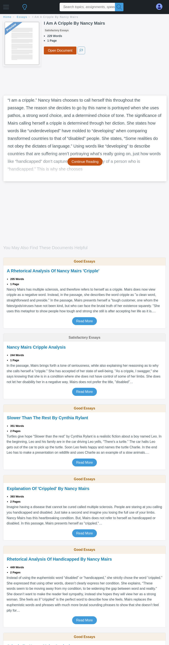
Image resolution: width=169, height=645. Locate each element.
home (7, 17)
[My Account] (161, 7)
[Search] (119, 7)
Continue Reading (85, 161)
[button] (6, 6)
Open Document (60, 50)
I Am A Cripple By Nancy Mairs (55, 17)
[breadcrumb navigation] (84, 17)
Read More (84, 321)
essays (22, 17)
